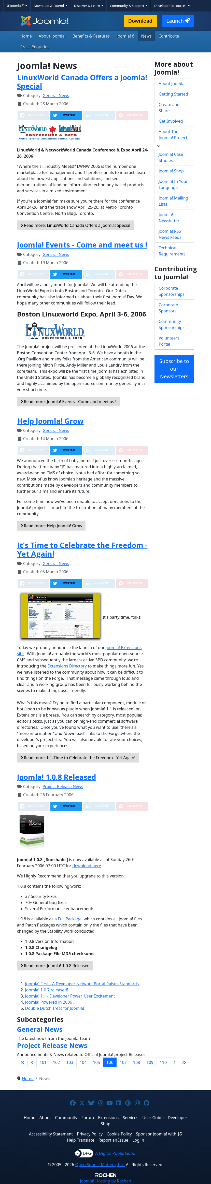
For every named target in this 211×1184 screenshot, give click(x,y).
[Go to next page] (174, 1062)
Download (140, 20)
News (146, 36)
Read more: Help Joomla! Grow (51, 526)
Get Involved (171, 121)
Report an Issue (114, 1140)
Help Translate (80, 1140)
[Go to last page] (184, 1062)
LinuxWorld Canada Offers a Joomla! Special (82, 81)
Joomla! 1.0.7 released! (46, 990)
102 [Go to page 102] (56, 1062)
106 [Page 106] (109, 1062)
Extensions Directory (67, 666)
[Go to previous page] (32, 1062)
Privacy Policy (90, 1134)
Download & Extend (49, 5)
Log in (138, 1140)
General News (56, 95)
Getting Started (173, 94)
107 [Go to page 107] (123, 1062)
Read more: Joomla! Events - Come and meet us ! (68, 401)
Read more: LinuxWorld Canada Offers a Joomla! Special (75, 225)
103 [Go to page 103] (69, 1062)
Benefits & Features (91, 36)
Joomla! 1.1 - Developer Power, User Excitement (70, 996)
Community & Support (127, 5)
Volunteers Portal (169, 341)
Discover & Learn (87, 5)
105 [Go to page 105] (96, 1062)
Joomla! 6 (125, 36)
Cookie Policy (119, 1134)
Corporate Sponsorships (172, 291)
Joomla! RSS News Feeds (170, 234)
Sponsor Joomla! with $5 (159, 1134)
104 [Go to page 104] (83, 1062)
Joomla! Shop (171, 171)
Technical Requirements (172, 251)
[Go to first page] (22, 1062)
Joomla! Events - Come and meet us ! (82, 245)
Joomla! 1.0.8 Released (56, 777)
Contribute (169, 36)
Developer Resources (170, 5)
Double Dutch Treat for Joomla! (54, 1008)
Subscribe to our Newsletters (174, 369)
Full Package (69, 919)
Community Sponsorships (172, 324)
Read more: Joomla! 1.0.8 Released (55, 965)
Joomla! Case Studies (171, 157)
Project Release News (63, 786)
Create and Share (169, 107)
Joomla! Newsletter (169, 218)
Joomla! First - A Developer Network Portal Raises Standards (82, 984)
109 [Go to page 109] (149, 1062)
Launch (178, 20)
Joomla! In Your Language (173, 184)
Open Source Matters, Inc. (100, 1164)
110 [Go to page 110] (163, 1062)
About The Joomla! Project (173, 134)
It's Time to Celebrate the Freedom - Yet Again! (82, 549)
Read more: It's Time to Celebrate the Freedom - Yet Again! (77, 757)
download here (86, 866)
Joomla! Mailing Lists (173, 201)
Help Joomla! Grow (50, 421)
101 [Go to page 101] (43, 1062)
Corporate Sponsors (168, 308)
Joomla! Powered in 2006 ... (51, 1002)
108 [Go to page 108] (136, 1062)
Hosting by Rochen (105, 1181)
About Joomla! (52, 36)
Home (26, 36)
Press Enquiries (35, 47)
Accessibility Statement (51, 1134)
